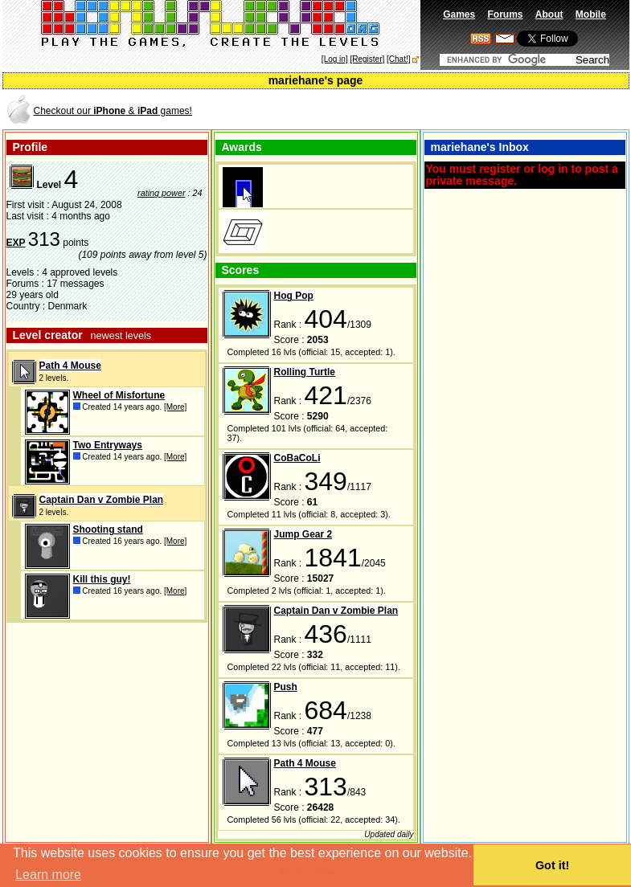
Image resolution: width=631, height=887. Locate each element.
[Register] (367, 59)
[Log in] (335, 59)
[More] (175, 407)
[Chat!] (398, 59)
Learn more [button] (48, 874)
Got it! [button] (552, 865)
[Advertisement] (440, 110)
